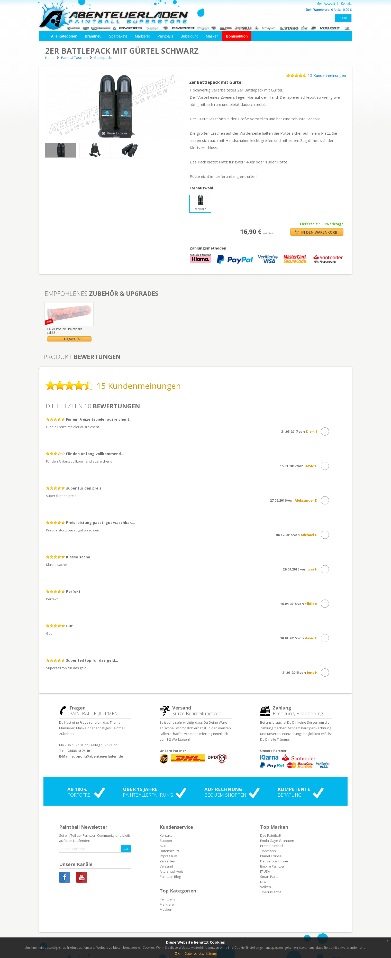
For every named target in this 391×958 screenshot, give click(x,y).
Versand (166, 866)
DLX (263, 881)
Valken (265, 887)
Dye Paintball (270, 835)
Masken (212, 36)
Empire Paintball (272, 866)
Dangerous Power (274, 861)
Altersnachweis (172, 871)
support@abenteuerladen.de (97, 756)
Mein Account (325, 3)
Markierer (142, 36)
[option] (69, 322)
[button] (64, 36)
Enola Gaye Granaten (277, 840)
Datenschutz (169, 851)
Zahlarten (167, 861)
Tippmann (268, 851)
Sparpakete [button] (118, 36)
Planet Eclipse (271, 856)
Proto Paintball (271, 845)
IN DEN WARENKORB (315, 232)
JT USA (265, 871)
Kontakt (346, 3)
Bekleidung (189, 36)
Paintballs (165, 36)
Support (166, 840)
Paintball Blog (170, 876)
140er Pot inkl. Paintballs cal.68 (64, 331)
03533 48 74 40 (79, 750)
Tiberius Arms (270, 892)
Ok (177, 953)
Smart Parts (269, 876)
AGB (163, 845)
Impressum (168, 856)
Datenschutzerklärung (201, 953)
